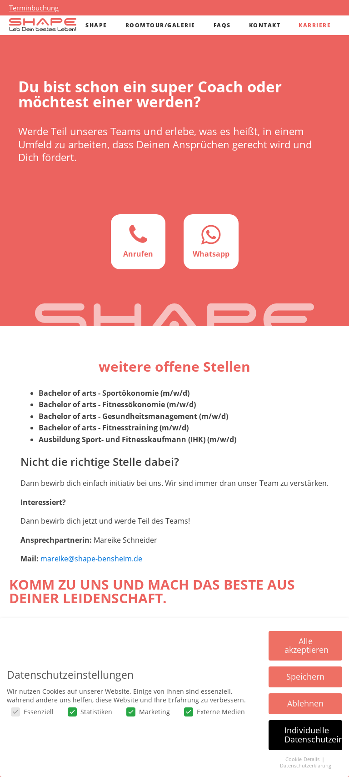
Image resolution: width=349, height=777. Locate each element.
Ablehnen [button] (305, 703)
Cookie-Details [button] (303, 759)
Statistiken (90, 711)
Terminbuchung (34, 7)
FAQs (222, 25)
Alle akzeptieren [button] (306, 646)
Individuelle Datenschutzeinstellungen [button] (313, 735)
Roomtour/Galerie (160, 25)
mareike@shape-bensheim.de (91, 559)
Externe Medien (214, 711)
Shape (96, 25)
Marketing (148, 711)
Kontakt (265, 25)
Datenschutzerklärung (305, 765)
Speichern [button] (305, 676)
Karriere (315, 25)
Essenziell (32, 711)
